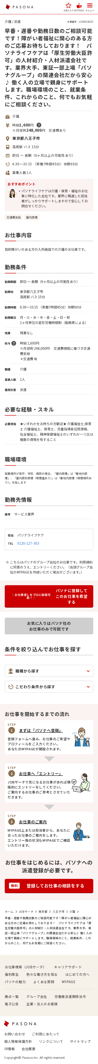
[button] (68, 7)
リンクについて (51, 1041)
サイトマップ (80, 1041)
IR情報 (9, 1048)
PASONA (19, 7)
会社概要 (29, 1048)
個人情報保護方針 (18, 1041)
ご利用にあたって (46, 1034)
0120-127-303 (28, 543)
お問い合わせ (14, 1034)
